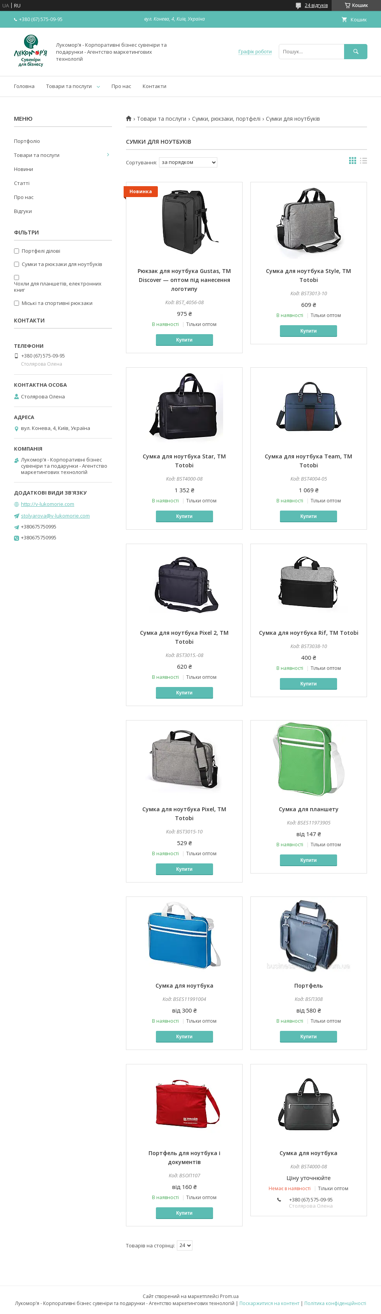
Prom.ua (229, 1296)
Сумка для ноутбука (184, 985)
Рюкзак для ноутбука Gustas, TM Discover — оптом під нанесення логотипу (184, 279)
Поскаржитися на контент (269, 1303)
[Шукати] (355, 51)
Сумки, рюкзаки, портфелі (226, 119)
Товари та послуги (69, 86)
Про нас (121, 86)
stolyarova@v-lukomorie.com (55, 516)
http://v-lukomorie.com (47, 504)
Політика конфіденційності (335, 1303)
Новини (23, 169)
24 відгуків (316, 5)
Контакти (154, 86)
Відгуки (23, 211)
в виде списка (363, 162)
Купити (184, 340)
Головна (24, 86)
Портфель (308, 985)
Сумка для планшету (309, 809)
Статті (22, 183)
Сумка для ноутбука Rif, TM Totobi (308, 632)
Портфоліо (27, 140)
